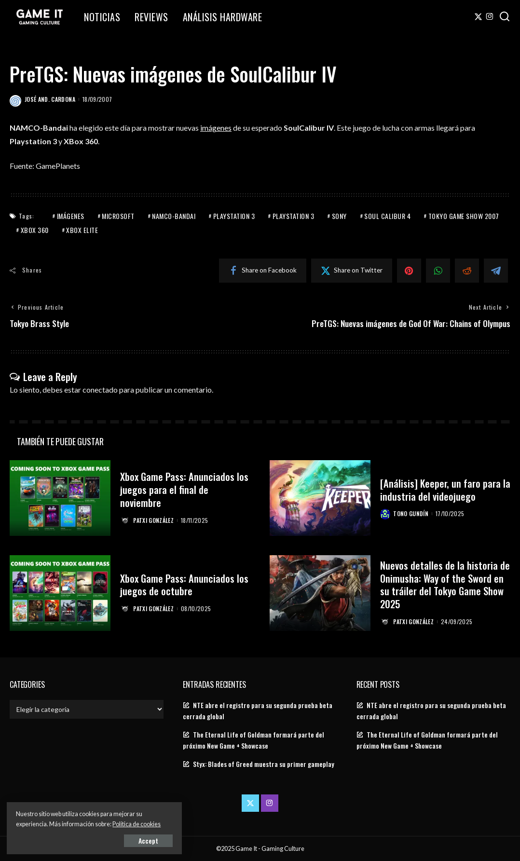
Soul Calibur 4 (387, 215)
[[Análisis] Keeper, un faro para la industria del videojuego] (320, 498)
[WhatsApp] (438, 270)
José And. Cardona (50, 99)
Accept (118, 840)
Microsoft (118, 215)
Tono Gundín (411, 513)
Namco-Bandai (173, 215)
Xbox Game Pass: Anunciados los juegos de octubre (184, 584)
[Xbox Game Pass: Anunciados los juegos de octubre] (60, 593)
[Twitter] (478, 17)
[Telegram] (496, 270)
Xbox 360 (35, 229)
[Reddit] (467, 270)
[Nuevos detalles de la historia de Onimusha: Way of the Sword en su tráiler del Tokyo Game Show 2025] (320, 593)
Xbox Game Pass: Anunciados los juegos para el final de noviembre (184, 489)
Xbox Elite (82, 229)
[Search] (504, 17)
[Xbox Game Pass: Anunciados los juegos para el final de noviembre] (60, 498)
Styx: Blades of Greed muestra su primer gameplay (263, 764)
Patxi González (154, 520)
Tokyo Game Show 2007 (463, 215)
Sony (339, 215)
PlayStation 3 (234, 215)
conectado (100, 389)
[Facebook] (262, 270)
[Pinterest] (409, 270)
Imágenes (70, 215)
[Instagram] (490, 17)
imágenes (216, 127)
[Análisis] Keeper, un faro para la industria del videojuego (441, 489)
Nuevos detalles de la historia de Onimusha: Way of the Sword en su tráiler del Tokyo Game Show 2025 (445, 584)
